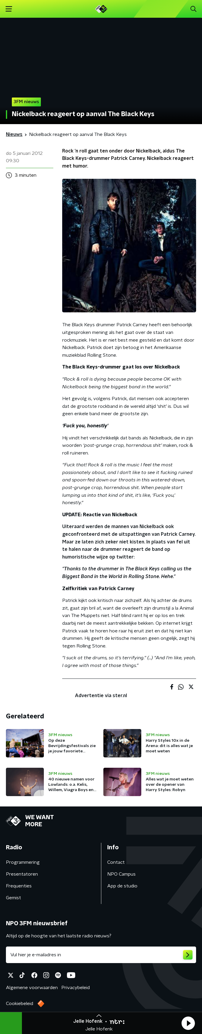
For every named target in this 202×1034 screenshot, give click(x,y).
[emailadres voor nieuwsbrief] (101, 955)
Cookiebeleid (19, 1003)
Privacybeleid (75, 987)
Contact (116, 862)
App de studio (122, 886)
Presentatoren (22, 874)
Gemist (13, 897)
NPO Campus (121, 874)
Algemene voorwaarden (32, 987)
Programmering (23, 862)
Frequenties (19, 886)
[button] (188, 1023)
